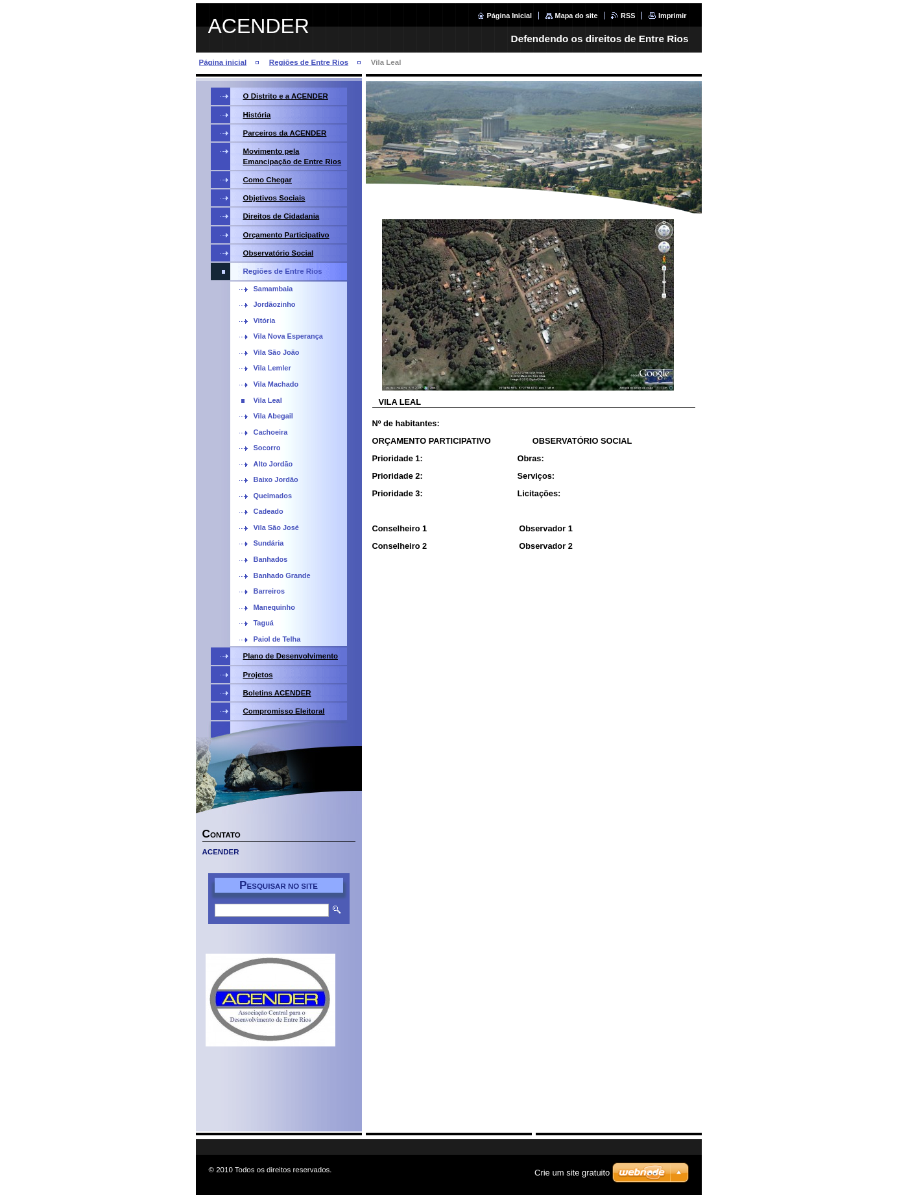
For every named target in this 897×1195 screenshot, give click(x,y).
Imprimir (672, 15)
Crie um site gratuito (572, 1172)
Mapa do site (576, 15)
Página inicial (223, 62)
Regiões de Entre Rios (308, 62)
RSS (628, 15)
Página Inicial (509, 15)
